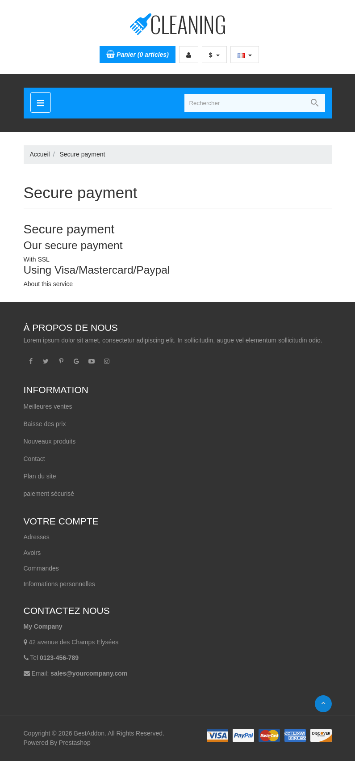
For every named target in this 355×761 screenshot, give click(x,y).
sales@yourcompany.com (88, 673)
